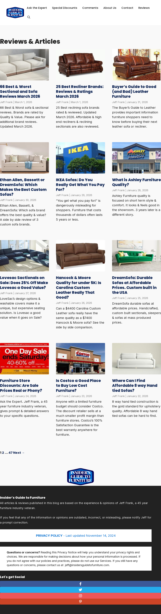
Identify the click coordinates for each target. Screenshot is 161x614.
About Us (109, 8)
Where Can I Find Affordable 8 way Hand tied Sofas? (134, 385)
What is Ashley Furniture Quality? (136, 182)
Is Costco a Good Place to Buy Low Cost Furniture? (78, 385)
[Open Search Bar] (28, 17)
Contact (127, 8)
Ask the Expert (37, 8)
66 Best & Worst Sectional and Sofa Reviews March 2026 (20, 91)
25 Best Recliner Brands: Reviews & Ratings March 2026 (80, 91)
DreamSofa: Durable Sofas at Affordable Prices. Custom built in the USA (134, 285)
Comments (90, 8)
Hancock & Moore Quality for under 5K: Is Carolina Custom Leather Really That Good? (78, 287)
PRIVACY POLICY (49, 535)
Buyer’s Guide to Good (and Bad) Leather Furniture (134, 91)
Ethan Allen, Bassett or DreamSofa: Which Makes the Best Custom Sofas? (23, 187)
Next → (19, 453)
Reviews (144, 8)
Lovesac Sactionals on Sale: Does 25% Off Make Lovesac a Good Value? (24, 282)
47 (10, 453)
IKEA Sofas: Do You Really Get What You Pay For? (80, 184)
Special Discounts (64, 8)
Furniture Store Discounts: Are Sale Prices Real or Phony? (21, 385)
